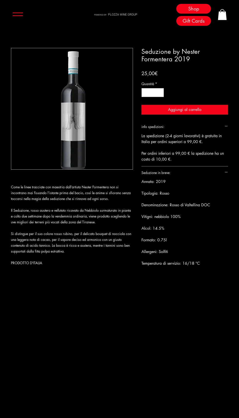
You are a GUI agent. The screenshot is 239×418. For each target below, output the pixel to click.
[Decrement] (145, 92)
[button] (18, 14)
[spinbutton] (152, 92)
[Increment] (160, 92)
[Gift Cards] (193, 21)
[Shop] (193, 9)
